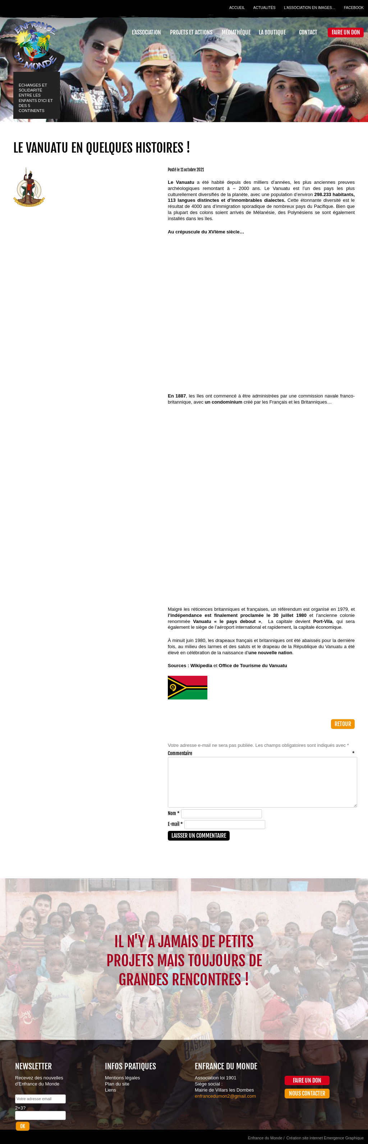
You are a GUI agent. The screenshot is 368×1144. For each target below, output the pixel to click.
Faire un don (346, 32)
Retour (343, 723)
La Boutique (272, 32)
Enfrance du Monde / (266, 1138)
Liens (110, 1090)
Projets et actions (191, 32)
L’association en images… (309, 8)
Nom (174, 813)
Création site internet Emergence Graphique (325, 1138)
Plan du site (117, 1084)
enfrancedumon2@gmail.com (225, 1096)
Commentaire (261, 753)
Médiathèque (236, 32)
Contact (308, 32)
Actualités (264, 8)
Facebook (354, 8)
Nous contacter (307, 1093)
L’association (146, 32)
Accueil (237, 8)
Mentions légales (122, 1077)
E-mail (175, 824)
